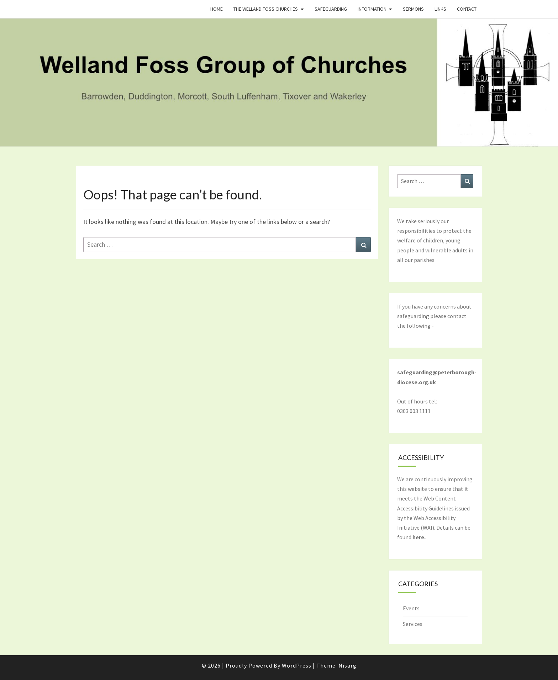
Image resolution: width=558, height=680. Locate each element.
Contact (467, 9)
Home (216, 9)
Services (412, 623)
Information (372, 9)
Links (440, 9)
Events (411, 608)
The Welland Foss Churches (265, 9)
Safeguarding (331, 9)
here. (419, 537)
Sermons (413, 9)
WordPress (296, 665)
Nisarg (347, 665)
